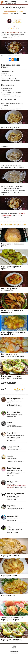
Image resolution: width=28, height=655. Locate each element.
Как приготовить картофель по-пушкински (13, 355)
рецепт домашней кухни (12, 32)
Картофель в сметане (10, 555)
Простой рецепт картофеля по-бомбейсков (13, 333)
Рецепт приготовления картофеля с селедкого (11, 377)
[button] (26, 2)
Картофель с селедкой (11, 640)
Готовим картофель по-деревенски (12, 311)
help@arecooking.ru (14, 653)
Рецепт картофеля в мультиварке (10, 289)
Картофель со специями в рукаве (12, 245)
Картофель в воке (9, 575)
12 (14, 26)
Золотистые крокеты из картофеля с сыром (12, 619)
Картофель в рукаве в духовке (11, 268)
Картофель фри (8, 595)
